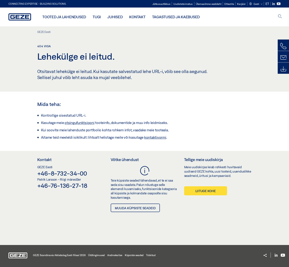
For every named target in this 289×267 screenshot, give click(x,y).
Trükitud (151, 255)
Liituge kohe (205, 191)
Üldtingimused (96, 255)
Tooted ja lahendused (64, 17)
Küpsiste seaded (134, 255)
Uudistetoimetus (182, 3)
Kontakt (137, 17)
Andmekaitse (114, 255)
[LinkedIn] (273, 3)
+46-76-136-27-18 (62, 185)
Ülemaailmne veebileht (208, 3)
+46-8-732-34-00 (62, 173)
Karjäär (241, 3)
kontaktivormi (155, 137)
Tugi (97, 17)
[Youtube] (279, 3)
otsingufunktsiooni (80, 123)
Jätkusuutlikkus (161, 3)
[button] (255, 4)
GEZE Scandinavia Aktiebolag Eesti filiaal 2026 (59, 255)
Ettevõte (229, 3)
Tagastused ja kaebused (176, 17)
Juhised (115, 17)
